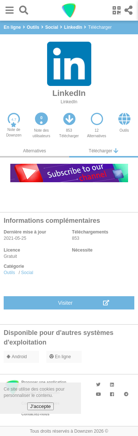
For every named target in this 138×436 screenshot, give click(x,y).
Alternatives (34, 150)
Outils (9, 272)
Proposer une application (43, 382)
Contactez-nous (35, 414)
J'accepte (40, 406)
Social (27, 272)
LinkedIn (69, 101)
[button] (7, 10)
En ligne (60, 356)
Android (17, 356)
